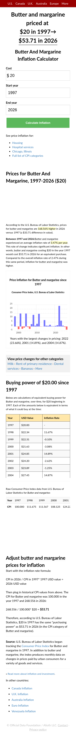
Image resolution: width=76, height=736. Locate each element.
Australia (41, 3)
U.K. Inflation (20, 694)
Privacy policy (38, 729)
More (65, 3)
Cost (9, 68)
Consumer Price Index (35, 646)
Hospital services (22, 147)
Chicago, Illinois (22, 151)
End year (11, 102)
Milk (10, 364)
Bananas (27, 368)
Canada (20, 3)
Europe (54, 3)
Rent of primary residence (34, 364)
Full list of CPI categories (27, 155)
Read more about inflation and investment (31, 673)
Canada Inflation (22, 688)
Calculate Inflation (38, 122)
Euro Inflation (20, 705)
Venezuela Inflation (24, 711)
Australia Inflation (23, 699)
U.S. (10, 3)
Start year (12, 85)
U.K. (30, 3)
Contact (63, 725)
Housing (17, 142)
